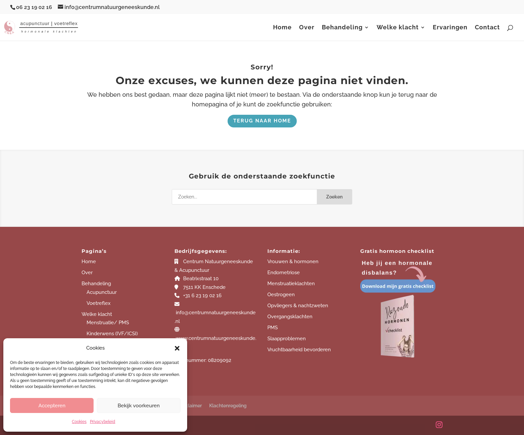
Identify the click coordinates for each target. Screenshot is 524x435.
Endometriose (283, 273)
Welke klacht (398, 28)
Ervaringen (450, 28)
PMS (272, 328)
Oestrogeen (281, 295)
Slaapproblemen (286, 339)
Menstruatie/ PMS (108, 323)
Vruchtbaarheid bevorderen (299, 350)
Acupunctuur (102, 292)
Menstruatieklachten (291, 284)
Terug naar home (262, 121)
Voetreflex (99, 303)
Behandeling (342, 28)
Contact (487, 28)
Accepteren (52, 406)
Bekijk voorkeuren (139, 406)
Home (282, 28)
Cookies (79, 421)
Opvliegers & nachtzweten (297, 306)
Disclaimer (190, 405)
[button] (177, 348)
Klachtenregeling (228, 405)
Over (306, 28)
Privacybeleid (102, 421)
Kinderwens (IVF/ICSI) (112, 334)
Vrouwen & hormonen (292, 262)
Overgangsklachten (289, 317)
